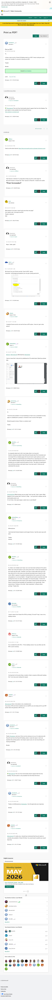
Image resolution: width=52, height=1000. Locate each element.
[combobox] (33, 20)
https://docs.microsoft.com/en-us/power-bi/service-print (32, 148)
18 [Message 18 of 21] (9, 220)
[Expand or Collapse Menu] (2, 14)
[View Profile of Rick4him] (14, 442)
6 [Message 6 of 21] (12, 812)
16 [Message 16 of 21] (12, 470)
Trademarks (3, 991)
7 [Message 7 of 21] (9, 300)
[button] (36, 36)
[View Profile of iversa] (13, 664)
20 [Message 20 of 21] (9, 154)
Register (30, 17)
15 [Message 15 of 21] (11, 429)
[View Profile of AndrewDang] (12, 343)
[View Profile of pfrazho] (11, 313)
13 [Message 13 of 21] (12, 681)
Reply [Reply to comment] (44, 119)
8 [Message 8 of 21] (10, 388)
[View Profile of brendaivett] (11, 42)
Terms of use (3, 989)
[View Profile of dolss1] (10, 262)
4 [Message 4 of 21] (11, 844)
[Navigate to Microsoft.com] (5, 11)
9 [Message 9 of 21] (11, 504)
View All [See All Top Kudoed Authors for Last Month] (7, 951)
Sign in (35, 17)
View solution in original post (12, 112)
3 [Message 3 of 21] (10, 749)
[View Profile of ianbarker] (11, 694)
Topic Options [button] (43, 36)
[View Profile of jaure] (10, 201)
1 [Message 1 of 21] (9, 80)
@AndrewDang (10, 494)
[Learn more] (9, 886)
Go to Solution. (28, 71)
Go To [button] (45, 17)
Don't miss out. (30, 25)
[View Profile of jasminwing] (13, 401)
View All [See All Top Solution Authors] (7, 922)
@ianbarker (27, 354)
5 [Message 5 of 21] (9, 116)
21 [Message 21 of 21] (10, 188)
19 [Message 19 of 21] (10, 249)
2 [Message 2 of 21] (9, 712)
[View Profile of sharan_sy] (14, 633)
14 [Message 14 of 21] (12, 651)
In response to (13, 100)
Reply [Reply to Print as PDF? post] (44, 83)
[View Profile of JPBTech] (10, 139)
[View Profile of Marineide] (14, 603)
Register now (4, 6)
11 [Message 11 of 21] (12, 590)
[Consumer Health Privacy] (26, 996)
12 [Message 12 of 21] (12, 620)
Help (40, 17)
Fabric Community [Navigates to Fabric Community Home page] (16, 11)
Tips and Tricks (12, 76)
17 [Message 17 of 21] (10, 330)
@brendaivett (10, 108)
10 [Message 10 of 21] (12, 543)
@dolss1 (8, 354)
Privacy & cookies (4, 986)
